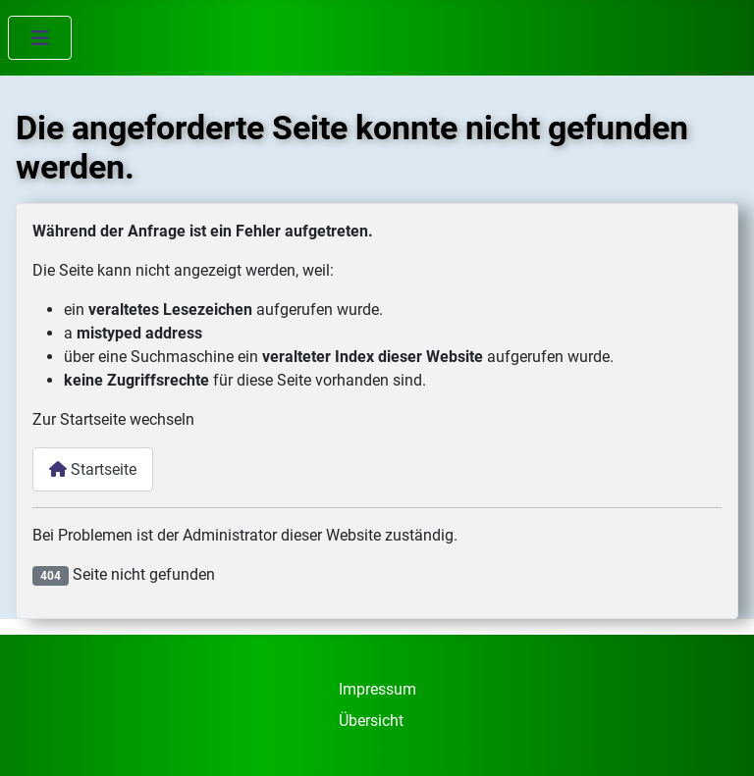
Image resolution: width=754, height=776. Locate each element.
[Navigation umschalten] (40, 38)
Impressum (377, 689)
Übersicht (371, 720)
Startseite (92, 469)
